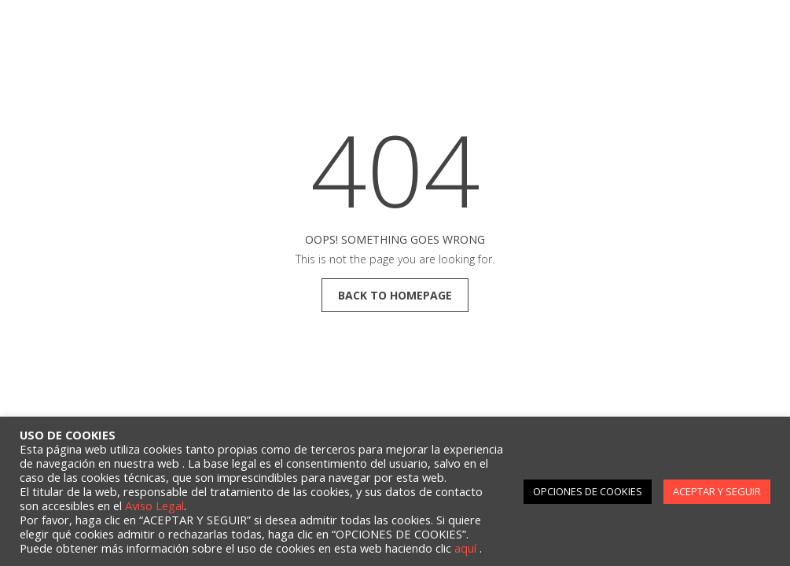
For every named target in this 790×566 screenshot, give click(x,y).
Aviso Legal (154, 505)
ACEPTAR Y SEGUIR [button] (717, 491)
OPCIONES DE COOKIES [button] (587, 491)
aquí (467, 548)
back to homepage (395, 295)
